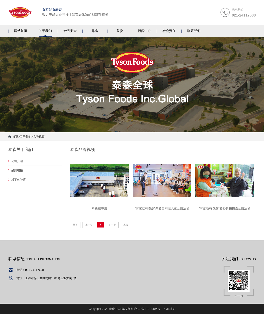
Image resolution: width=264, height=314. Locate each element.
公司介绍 (17, 161)
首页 (15, 136)
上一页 (89, 224)
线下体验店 (18, 179)
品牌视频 (39, 136)
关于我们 (25, 136)
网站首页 (20, 31)
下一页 (112, 224)
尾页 (125, 224)
